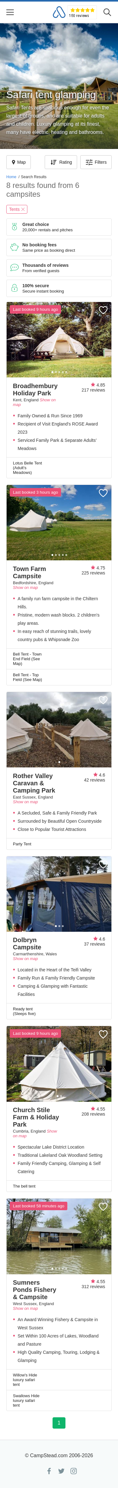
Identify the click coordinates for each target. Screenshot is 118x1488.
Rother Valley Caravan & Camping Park (34, 783)
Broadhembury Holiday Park (35, 389)
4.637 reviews (94, 941)
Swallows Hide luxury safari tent (26, 1400)
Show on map (25, 587)
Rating (61, 162)
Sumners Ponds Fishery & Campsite (34, 1289)
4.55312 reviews (93, 1284)
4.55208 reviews (93, 1111)
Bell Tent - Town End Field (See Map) (27, 659)
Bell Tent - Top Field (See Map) (27, 677)
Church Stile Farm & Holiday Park (36, 1117)
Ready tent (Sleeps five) (24, 1011)
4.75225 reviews (93, 570)
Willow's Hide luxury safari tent (25, 1380)
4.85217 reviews (93, 387)
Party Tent (22, 844)
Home (11, 177)
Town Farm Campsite (29, 572)
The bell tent (24, 1186)
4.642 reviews (94, 777)
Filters (96, 162)
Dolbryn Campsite (27, 943)
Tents (17, 209)
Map (18, 162)
